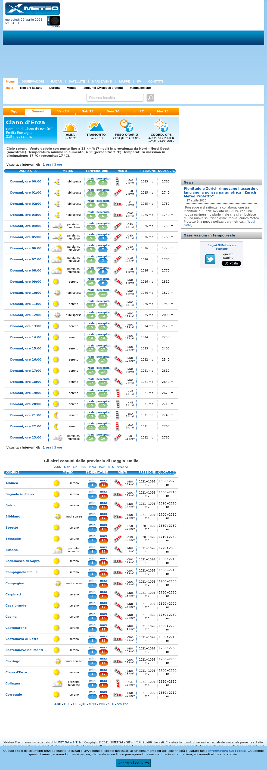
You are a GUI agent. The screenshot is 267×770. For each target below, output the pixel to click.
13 (91, 305)
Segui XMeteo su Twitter (221, 247)
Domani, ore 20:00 (25, 404)
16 (91, 338)
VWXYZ (122, 467)
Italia (9, 87)
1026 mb (147, 226)
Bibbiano (12, 516)
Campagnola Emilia (21, 572)
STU (111, 467)
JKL (83, 467)
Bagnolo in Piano (19, 494)
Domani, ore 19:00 (25, 393)
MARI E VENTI (102, 81)
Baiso (10, 505)
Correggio (13, 694)
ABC (57, 467)
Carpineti (13, 594)
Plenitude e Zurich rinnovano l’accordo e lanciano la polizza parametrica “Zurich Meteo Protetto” (221, 192)
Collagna (12, 683)
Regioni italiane (31, 87)
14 (91, 316)
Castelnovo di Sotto (22, 639)
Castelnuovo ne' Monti (24, 650)
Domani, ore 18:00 (25, 382)
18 (103, 496)
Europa (54, 87)
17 (91, 349)
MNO (92, 467)
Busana (11, 550)
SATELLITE (77, 81)
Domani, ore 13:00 (25, 326)
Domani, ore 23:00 (25, 437)
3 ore (58, 164)
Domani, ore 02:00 (25, 204)
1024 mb (147, 326)
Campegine (14, 583)
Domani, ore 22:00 (25, 426)
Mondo (71, 87)
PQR (102, 467)
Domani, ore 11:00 (25, 304)
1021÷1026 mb (147, 483)
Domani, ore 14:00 (25, 337)
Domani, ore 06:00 (25, 248)
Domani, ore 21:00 (25, 415)
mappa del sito (140, 87)
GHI (75, 467)
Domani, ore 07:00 (25, 259)
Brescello (13, 539)
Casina (11, 616)
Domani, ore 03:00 (25, 215)
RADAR (56, 81)
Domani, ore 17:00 (25, 371)
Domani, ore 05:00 (25, 237)
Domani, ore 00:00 (25, 181)
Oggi (14, 111)
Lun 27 (138, 111)
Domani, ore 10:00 (25, 293)
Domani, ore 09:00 (25, 281)
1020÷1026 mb (147, 528)
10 (91, 283)
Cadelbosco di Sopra (22, 561)
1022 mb (147, 359)
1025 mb (147, 181)
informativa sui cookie (227, 751)
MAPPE (124, 81)
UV (139, 81)
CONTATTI (155, 81)
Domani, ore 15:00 (25, 348)
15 (91, 327)
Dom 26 (113, 111)
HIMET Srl (61, 742)
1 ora (47, 164)
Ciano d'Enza (16, 672)
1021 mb (147, 370)
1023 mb (147, 348)
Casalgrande (15, 605)
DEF (67, 467)
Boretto (11, 527)
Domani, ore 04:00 (25, 226)
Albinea (11, 483)
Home (10, 81)
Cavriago (12, 661)
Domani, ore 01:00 (25, 192)
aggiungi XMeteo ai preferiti (103, 87)
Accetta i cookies (133, 763)
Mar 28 (163, 111)
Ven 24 (63, 111)
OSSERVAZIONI (33, 81)
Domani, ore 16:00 (25, 359)
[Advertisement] (159, 40)
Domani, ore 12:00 (25, 315)
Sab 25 (87, 111)
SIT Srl (78, 742)
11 (91, 294)
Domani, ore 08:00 (25, 270)
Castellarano (16, 628)
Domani (38, 111)
